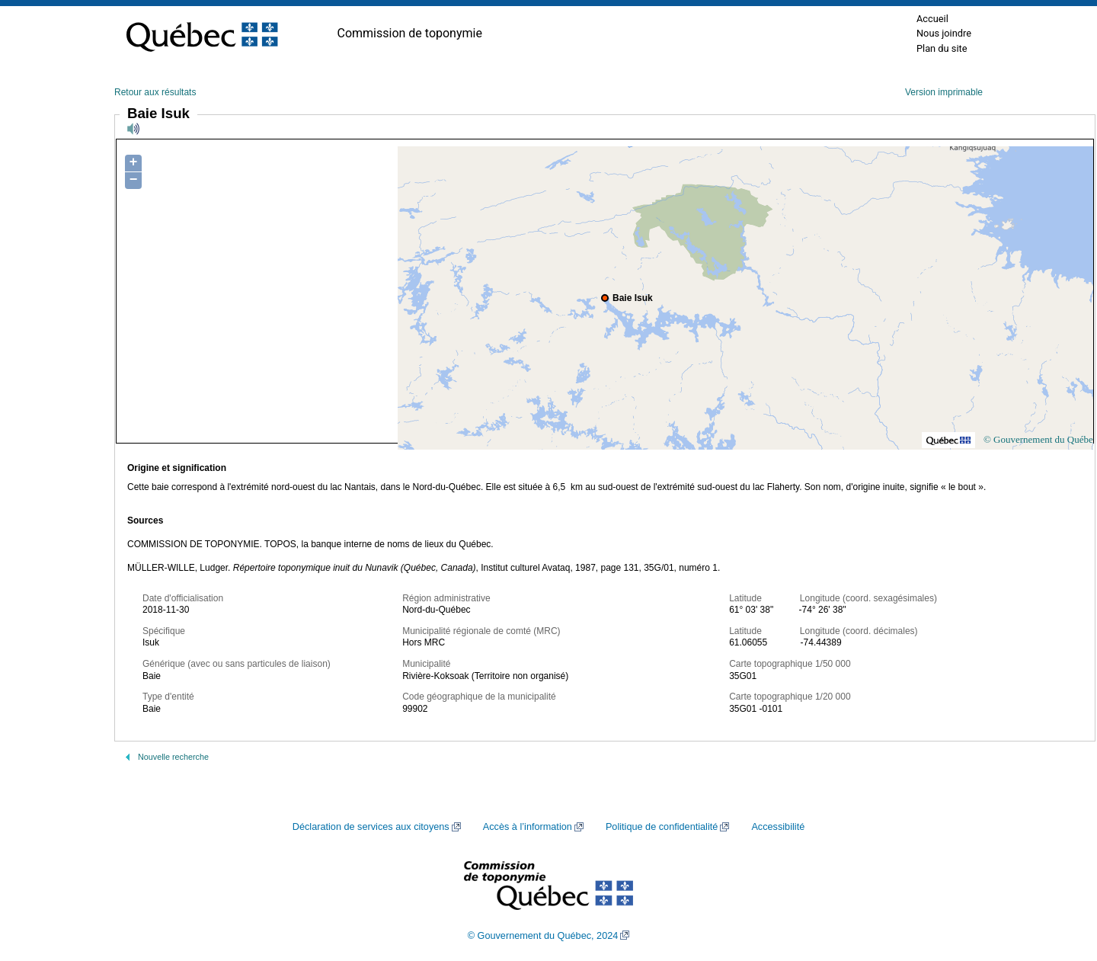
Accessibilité (777, 827)
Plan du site (941, 48)
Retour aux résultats (155, 92)
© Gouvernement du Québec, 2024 (543, 936)
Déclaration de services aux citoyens (371, 827)
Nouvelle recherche (173, 756)
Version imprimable (944, 92)
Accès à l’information (527, 827)
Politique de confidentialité (662, 827)
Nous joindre (943, 33)
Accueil (932, 18)
